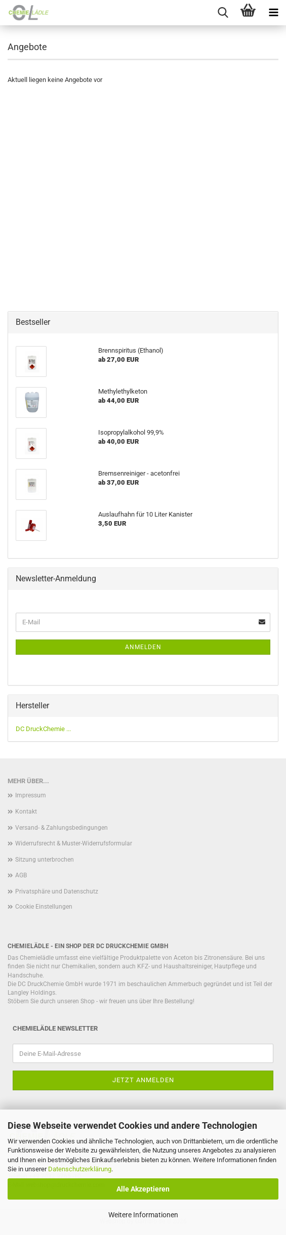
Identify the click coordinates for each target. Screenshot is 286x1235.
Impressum (30, 795)
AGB (21, 875)
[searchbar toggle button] (222, 12)
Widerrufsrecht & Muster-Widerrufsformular (73, 843)
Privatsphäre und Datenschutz (56, 891)
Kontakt (26, 811)
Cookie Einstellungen (43, 906)
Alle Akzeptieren (143, 1189)
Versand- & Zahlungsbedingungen (61, 827)
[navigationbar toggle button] (273, 12)
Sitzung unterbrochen (44, 859)
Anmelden (143, 647)
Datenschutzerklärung (79, 1169)
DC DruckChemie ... (43, 729)
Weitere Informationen (143, 1215)
